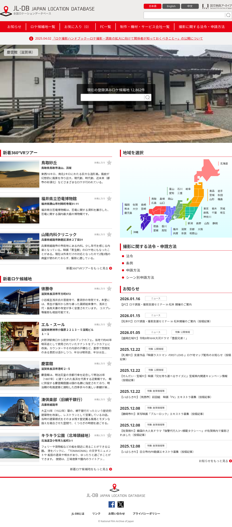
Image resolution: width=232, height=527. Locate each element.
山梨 (206, 223)
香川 (164, 226)
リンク (96, 513)
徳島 (155, 226)
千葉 (214, 212)
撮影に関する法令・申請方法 (202, 26)
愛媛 (155, 230)
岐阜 (188, 189)
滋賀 (183, 229)
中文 (189, 6)
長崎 (143, 204)
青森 (212, 191)
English (171, 6)
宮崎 (143, 209)
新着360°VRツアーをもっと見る (87, 268)
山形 (212, 199)
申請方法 (133, 270)
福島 (220, 199)
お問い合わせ (116, 513)
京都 (192, 229)
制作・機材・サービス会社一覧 (145, 26)
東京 (206, 208)
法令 (129, 256)
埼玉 (222, 212)
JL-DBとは (78, 513)
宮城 (212, 195)
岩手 (220, 191)
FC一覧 (105, 26)
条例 (129, 263)
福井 (175, 229)
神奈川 (207, 217)
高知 (164, 230)
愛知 (171, 193)
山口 (162, 203)
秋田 (220, 195)
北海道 (224, 163)
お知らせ (14, 26)
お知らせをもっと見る (213, 461)
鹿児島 (128, 213)
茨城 (222, 208)
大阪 (200, 229)
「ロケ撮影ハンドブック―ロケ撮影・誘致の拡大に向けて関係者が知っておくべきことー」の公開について (127, 38)
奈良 (183, 233)
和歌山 (193, 233)
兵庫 (175, 233)
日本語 (153, 6)
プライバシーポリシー (146, 513)
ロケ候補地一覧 (42, 26)
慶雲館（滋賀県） (21, 52)
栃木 (214, 208)
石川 (179, 189)
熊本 (127, 209)
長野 (198, 223)
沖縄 (135, 232)
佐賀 (135, 204)
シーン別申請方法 (140, 277)
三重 (179, 193)
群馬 (206, 212)
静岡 (215, 223)
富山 (171, 189)
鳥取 (154, 199)
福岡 (127, 204)
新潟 (190, 223)
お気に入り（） (77, 26)
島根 (162, 199)
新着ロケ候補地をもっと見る (89, 469)
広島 (154, 203)
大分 (135, 209)
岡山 (170, 199)
